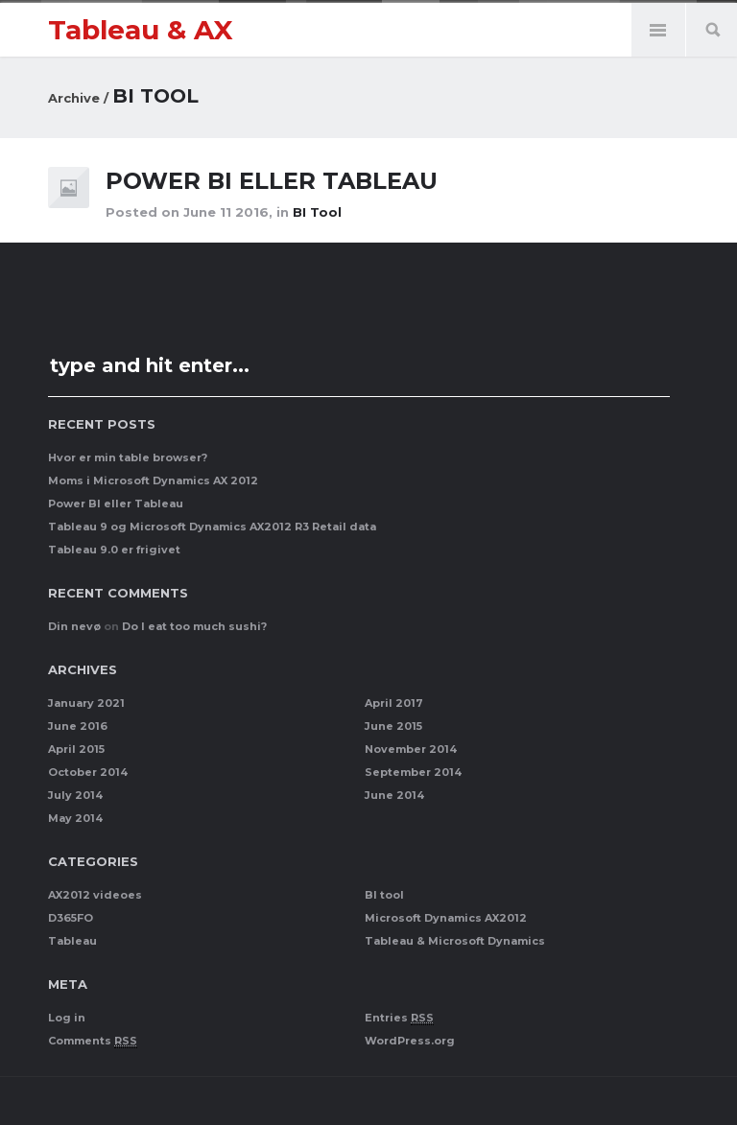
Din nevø (74, 626)
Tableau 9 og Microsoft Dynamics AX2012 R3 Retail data (212, 526)
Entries (399, 1018)
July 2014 (75, 795)
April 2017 (394, 703)
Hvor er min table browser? (127, 457)
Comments (92, 1041)
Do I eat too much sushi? (194, 626)
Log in (66, 1017)
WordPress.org (410, 1040)
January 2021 (86, 703)
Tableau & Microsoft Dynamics (455, 941)
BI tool (317, 212)
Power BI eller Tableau (275, 181)
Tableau (72, 941)
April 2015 (76, 749)
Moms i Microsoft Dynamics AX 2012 (153, 480)
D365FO (70, 918)
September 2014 (413, 772)
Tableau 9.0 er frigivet (114, 549)
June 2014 (394, 795)
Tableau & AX (140, 29)
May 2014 (75, 818)
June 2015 (393, 726)
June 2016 (77, 726)
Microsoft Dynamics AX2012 (446, 918)
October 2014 (88, 772)
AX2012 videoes (95, 895)
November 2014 (411, 749)
